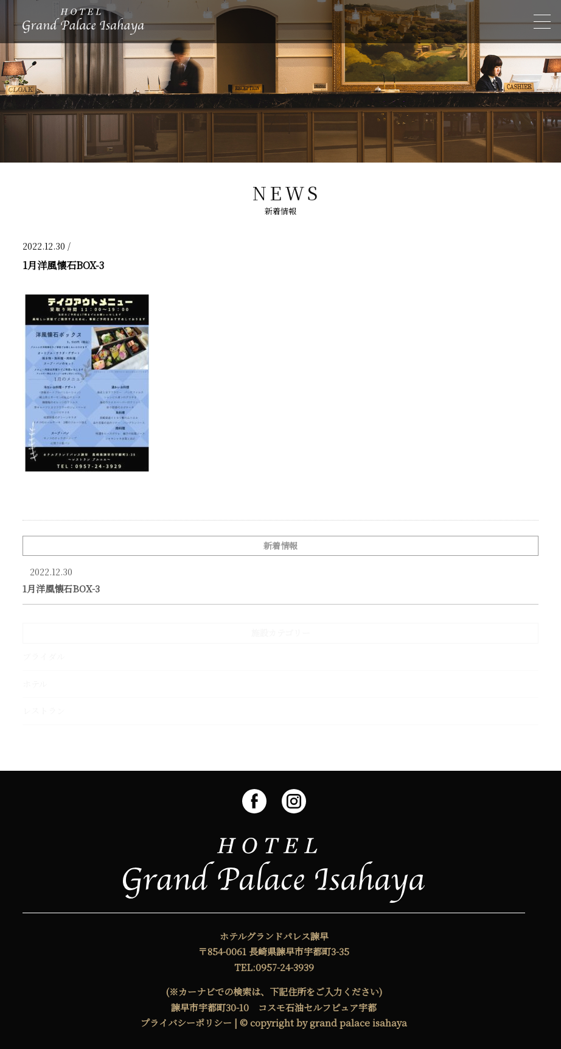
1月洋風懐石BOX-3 (61, 588)
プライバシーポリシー (186, 1022)
